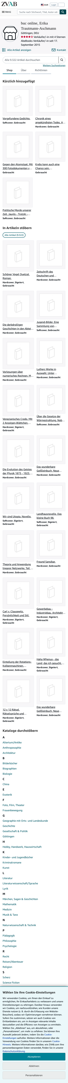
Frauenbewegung (12, 810)
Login (53, 5)
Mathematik (9, 904)
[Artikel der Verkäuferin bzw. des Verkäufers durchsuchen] (27, 60)
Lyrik (5, 888)
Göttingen (8, 836)
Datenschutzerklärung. (14, 1051)
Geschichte (9, 826)
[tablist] (27, 70)
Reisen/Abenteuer (13, 961)
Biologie (7, 773)
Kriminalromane (12, 862)
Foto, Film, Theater (13, 805)
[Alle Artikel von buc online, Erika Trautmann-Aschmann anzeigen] (16, 50)
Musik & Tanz (10, 914)
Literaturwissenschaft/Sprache (20, 883)
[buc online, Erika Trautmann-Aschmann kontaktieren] (59, 50)
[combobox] (38, 11)
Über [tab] (23, 71)
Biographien (10, 768)
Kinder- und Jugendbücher (18, 857)
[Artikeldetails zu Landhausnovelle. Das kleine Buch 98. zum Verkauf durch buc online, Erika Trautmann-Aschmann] (51, 501)
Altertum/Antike (12, 742)
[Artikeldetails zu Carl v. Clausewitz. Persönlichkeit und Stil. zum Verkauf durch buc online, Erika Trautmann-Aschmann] (18, 597)
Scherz (6, 977)
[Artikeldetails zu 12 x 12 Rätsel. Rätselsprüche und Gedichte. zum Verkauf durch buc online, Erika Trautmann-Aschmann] (18, 695)
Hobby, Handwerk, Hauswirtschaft (22, 846)
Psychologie (10, 946)
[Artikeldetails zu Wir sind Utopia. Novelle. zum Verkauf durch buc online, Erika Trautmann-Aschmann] (18, 500)
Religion (7, 966)
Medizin (7, 909)
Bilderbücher (10, 763)
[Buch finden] (63, 11)
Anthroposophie (12, 747)
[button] (62, 60)
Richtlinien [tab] (41, 71)
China (6, 784)
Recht (6, 956)
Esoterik (7, 794)
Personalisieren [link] (34, 1075)
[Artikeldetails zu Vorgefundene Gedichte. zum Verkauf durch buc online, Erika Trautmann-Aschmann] (18, 103)
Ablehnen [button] (34, 1066)
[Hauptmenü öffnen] (7, 11)
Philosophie (9, 940)
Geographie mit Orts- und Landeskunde (25, 820)
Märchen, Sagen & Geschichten (20, 899)
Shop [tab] (9, 71)
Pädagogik (9, 935)
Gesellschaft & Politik (15, 831)
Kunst (6, 867)
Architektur (9, 752)
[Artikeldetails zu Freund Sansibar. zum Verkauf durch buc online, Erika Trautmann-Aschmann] (51, 547)
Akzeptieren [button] (33, 1056)
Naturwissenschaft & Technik (19, 925)
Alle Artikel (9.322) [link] (14, 235)
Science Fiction (11, 982)
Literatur (8, 878)
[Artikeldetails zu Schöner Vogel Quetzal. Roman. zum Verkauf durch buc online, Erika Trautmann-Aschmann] (18, 260)
